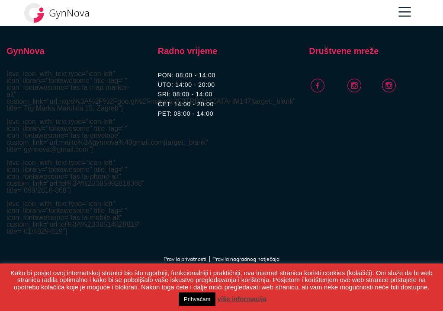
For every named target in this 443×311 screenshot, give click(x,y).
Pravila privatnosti (185, 259)
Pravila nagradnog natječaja (245, 259)
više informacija (242, 298)
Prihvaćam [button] (197, 299)
